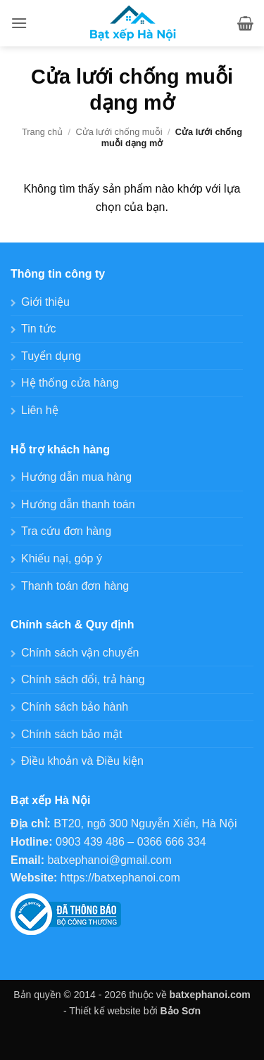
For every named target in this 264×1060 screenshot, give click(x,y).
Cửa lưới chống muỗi (118, 132)
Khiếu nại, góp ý (61, 558)
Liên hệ (39, 410)
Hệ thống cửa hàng (70, 383)
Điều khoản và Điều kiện (82, 761)
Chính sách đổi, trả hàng (83, 679)
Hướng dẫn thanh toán (78, 504)
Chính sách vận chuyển (80, 653)
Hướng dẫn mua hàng (76, 477)
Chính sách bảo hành (74, 707)
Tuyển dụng (51, 356)
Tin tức (38, 329)
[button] (19, 23)
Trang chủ (42, 132)
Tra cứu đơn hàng (66, 531)
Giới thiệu (45, 302)
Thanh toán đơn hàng (75, 586)
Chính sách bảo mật (71, 734)
